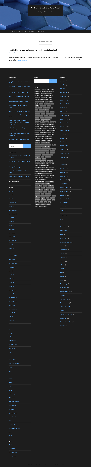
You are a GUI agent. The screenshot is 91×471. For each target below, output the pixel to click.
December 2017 (13, 301)
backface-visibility (45, 146)
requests (37, 117)
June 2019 (11, 252)
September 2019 (13, 244)
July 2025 (11, 195)
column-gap (43, 175)
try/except (38, 199)
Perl (47, 115)
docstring (53, 156)
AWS (10, 340)
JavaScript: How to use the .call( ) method (19, 105)
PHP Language (12, 401)
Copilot (51, 107)
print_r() (44, 138)
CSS (48, 93)
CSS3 (47, 185)
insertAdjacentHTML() (44, 169)
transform (50, 144)
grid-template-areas (40, 185)
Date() (50, 101)
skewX (45, 189)
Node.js (10, 386)
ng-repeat (49, 140)
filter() (37, 134)
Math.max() (43, 140)
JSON (46, 101)
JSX (36, 136)
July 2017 (11, 320)
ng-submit (52, 130)
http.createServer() (39, 177)
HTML (52, 93)
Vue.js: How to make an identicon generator (19, 115)
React (10, 424)
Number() (38, 144)
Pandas (10, 394)
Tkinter (41, 173)
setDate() (53, 132)
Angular (10, 337)
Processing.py (12, 409)
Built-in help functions (40, 115)
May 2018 (11, 282)
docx (43, 197)
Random (47, 173)
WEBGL (43, 167)
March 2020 (11, 225)
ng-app (37, 121)
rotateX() (37, 167)
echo (44, 128)
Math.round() (46, 111)
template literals (39, 179)
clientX (44, 163)
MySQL (10, 382)
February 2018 (12, 294)
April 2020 (11, 221)
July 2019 (11, 248)
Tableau (52, 193)
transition (38, 146)
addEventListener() (39, 103)
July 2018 (11, 275)
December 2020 (13, 214)
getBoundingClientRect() (40, 165)
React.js (42, 99)
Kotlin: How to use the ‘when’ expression (19, 143)
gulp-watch (38, 150)
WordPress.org (12, 460)
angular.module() (39, 130)
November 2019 (13, 237)
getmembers (38, 152)
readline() (38, 201)
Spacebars (49, 134)
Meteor (10, 378)
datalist (49, 204)
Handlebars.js (52, 119)
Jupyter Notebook (39, 119)
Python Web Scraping (14, 420)
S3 (36, 181)
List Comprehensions (40, 156)
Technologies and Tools (14, 432)
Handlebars (11, 359)
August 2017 (12, 316)
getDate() (47, 132)
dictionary (53, 154)
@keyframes (50, 138)
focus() (50, 195)
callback (50, 175)
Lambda (46, 179)
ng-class (43, 142)
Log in (10, 448)
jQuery (10, 371)
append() (43, 208)
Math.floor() (38, 163)
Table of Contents (21, 31)
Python (43, 93)
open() (43, 201)
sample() (37, 160)
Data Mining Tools (13, 348)
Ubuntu (52, 115)
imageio (54, 152)
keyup (45, 210)
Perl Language (12, 398)
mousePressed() (45, 150)
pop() (50, 206)
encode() (37, 187)
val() (45, 206)
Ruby (46, 119)
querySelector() (39, 210)
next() (37, 132)
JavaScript (38, 93)
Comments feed (13, 456)
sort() (49, 148)
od (46, 181)
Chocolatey (43, 183)
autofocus (38, 204)
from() (37, 140)
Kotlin (10, 375)
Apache (51, 105)
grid (49, 124)
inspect (44, 152)
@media (37, 183)
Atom (47, 103)
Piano (43, 187)
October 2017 (12, 309)
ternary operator (42, 136)
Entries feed (12, 452)
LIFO (41, 206)
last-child (53, 173)
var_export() (50, 136)
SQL (36, 101)
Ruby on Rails (12, 428)
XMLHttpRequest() (39, 171)
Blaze (54, 134)
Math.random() (39, 111)
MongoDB (38, 124)
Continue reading (22, 64)
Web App (51, 171)
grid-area (47, 193)
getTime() (49, 142)
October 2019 (12, 240)
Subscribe (32, 31)
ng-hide (47, 187)
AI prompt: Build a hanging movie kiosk (18, 96)
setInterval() (50, 165)
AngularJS (44, 124)
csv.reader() (48, 197)
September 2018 (13, 267)
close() (54, 199)
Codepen (37, 191)
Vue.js (10, 436)
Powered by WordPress (34, 468)
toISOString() (38, 128)
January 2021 (12, 210)
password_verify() (39, 193)
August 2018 (12, 271)
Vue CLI (48, 208)
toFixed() (43, 144)
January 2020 (12, 229)
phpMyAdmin (38, 195)
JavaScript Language (14, 367)
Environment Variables (47, 158)
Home (11, 31)
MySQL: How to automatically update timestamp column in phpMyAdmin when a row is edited (19, 126)
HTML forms (38, 158)
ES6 (53, 204)
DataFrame (43, 109)
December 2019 (13, 233)
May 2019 (11, 256)
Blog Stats (41, 31)
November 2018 (13, 259)
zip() (36, 169)
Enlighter (46, 113)
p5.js (10, 390)
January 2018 (12, 297)
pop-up (43, 117)
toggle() (41, 132)
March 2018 (11, 290)
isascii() (44, 195)
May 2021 (11, 202)
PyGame (37, 208)
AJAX (37, 107)
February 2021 (12, 206)
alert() (37, 173)
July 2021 (11, 199)
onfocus (43, 204)
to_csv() (43, 191)
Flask (10, 356)
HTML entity (51, 189)
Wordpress (43, 95)
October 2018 (12, 263)
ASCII (46, 171)
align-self (52, 179)
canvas (41, 107)
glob (49, 152)
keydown (52, 201)
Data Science (12, 352)
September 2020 (13, 218)
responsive (38, 126)
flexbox (42, 121)
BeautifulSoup (38, 189)
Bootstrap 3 (53, 126)
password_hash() (50, 191)
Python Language (13, 417)
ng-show (37, 175)
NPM (42, 97)
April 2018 (11, 286)
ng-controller (48, 121)
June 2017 (11, 324)
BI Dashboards (12, 344)
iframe (41, 101)
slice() (54, 148)
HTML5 (37, 109)
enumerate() (45, 154)
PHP (47, 99)
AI (9, 333)
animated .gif (38, 154)
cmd (45, 148)
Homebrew (41, 181)
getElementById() (50, 117)
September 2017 (13, 313)
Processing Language (14, 405)
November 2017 (13, 305)
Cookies (42, 105)
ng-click (46, 130)
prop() (37, 206)
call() (43, 199)
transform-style (39, 148)
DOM (43, 160)
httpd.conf (42, 134)
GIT (46, 105)
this (47, 201)
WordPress (11, 439)
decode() (52, 185)
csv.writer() (48, 199)
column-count (48, 177)
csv (50, 103)
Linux (41, 113)
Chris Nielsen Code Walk (45, 8)
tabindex (37, 197)
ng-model (38, 142)
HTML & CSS (12, 363)
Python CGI (11, 413)
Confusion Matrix (50, 167)
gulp (36, 113)
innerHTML (48, 160)
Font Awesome (45, 126)
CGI (50, 97)
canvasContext (50, 128)
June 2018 (11, 278)
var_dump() (38, 138)
